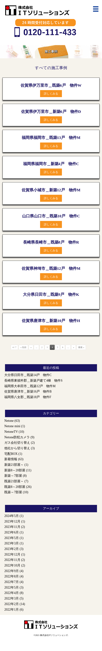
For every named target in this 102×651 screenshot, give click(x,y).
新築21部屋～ (14, 464)
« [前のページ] (30, 347)
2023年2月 (11, 549)
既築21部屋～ (14, 481)
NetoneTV (11, 431)
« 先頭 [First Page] (23, 347)
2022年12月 (12, 554)
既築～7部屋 (13, 492)
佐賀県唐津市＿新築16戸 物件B (28, 391)
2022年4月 (11, 593)
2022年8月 (11, 576)
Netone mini (12, 426)
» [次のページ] (73, 347)
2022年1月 (11, 609)
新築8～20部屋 (14, 470)
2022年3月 (11, 598)
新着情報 (10, 459)
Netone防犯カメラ (17, 437)
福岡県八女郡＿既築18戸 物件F (27, 397)
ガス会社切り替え (17, 442)
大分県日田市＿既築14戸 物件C (28, 375)
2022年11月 (12, 560)
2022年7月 (11, 582)
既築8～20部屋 (14, 487)
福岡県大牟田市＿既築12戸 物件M (29, 386)
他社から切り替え (17, 448)
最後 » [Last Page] (81, 347)
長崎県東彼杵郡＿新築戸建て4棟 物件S (33, 380)
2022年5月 (11, 587)
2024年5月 (11, 516)
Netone (9, 421)
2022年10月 (12, 565)
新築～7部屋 (13, 475)
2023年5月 (11, 538)
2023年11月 (12, 527)
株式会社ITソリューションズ (54, 635)
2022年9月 (11, 571)
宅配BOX (11, 454)
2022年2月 (11, 604)
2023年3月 (11, 543)
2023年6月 (11, 532)
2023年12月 (12, 521)
